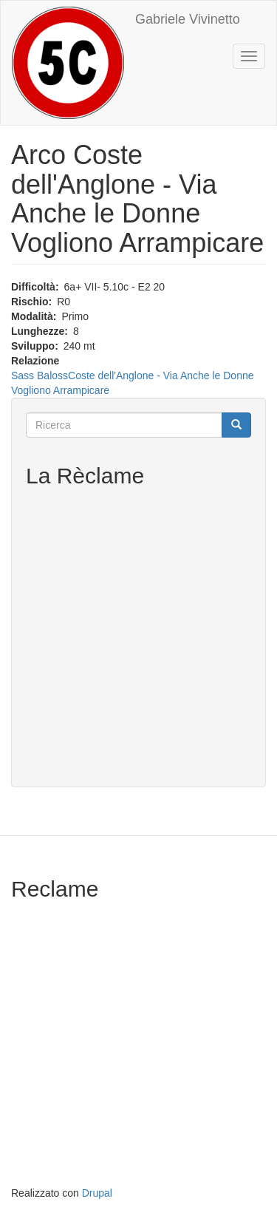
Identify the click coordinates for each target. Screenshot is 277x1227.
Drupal (97, 1193)
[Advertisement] (138, 633)
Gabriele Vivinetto (187, 19)
